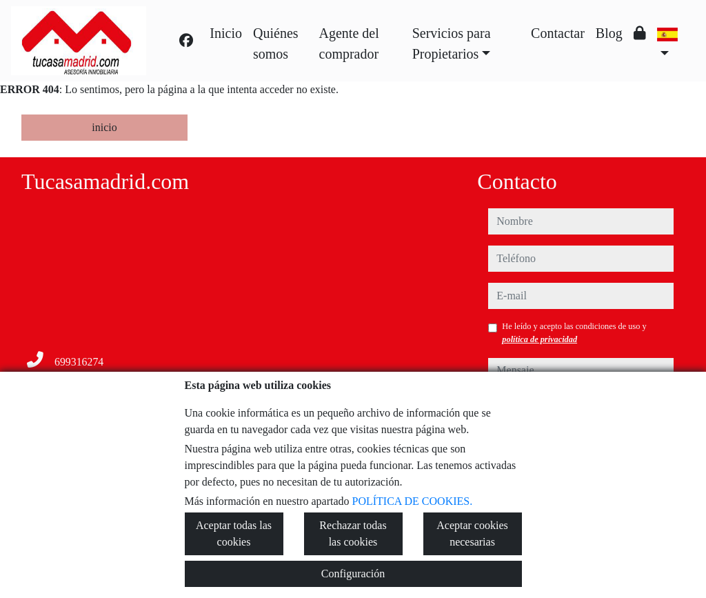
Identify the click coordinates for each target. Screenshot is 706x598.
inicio (104, 127)
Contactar (558, 33)
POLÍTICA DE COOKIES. (412, 501)
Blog (609, 33)
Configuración (353, 573)
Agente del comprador (349, 43)
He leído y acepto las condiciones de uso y (574, 332)
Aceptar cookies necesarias (472, 533)
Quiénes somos (276, 43)
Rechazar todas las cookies (352, 533)
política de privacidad (539, 339)
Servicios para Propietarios (451, 43)
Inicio (226, 33)
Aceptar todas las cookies (234, 533)
